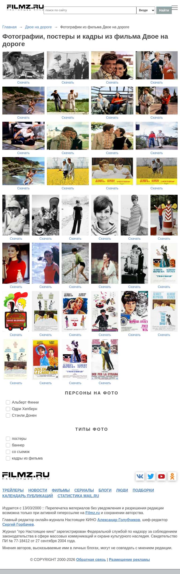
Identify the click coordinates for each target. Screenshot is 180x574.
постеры (19, 439)
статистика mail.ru (78, 496)
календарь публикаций (27, 496)
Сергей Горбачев (18, 524)
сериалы (84, 490)
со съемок (21, 452)
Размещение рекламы (129, 560)
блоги (104, 490)
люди (122, 490)
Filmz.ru (93, 513)
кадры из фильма (27, 458)
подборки (143, 490)
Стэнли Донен (24, 415)
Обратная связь (91, 560)
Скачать (23, 82)
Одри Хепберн (24, 409)
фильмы (61, 490)
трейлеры (13, 490)
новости (37, 490)
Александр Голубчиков (118, 520)
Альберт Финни (25, 402)
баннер (18, 445)
